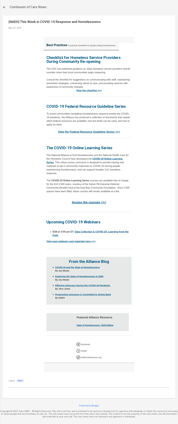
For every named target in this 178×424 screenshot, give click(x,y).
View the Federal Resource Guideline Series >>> (89, 131)
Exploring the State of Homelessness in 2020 (79, 276)
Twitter (84, 351)
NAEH (20, 380)
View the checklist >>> (89, 90)
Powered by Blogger (89, 405)
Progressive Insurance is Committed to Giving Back (83, 294)
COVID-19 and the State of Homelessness (77, 267)
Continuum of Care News (28, 7)
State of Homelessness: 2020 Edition (95, 325)
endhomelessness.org (91, 357)
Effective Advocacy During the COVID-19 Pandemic (82, 285)
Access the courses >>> (89, 202)
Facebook (85, 344)
